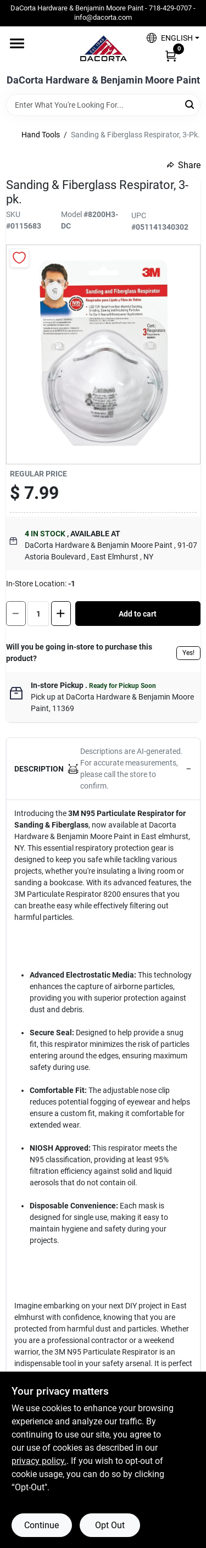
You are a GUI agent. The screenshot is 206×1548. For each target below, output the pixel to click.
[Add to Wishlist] (19, 258)
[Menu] (17, 43)
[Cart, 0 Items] (170, 55)
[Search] (190, 104)
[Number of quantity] (38, 613)
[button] (169, 38)
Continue (41, 1525)
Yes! (188, 653)
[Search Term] (103, 105)
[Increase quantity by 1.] (61, 613)
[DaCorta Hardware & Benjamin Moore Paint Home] (103, 50)
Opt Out (110, 1525)
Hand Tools (40, 134)
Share (184, 165)
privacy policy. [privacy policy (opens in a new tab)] (39, 1461)
